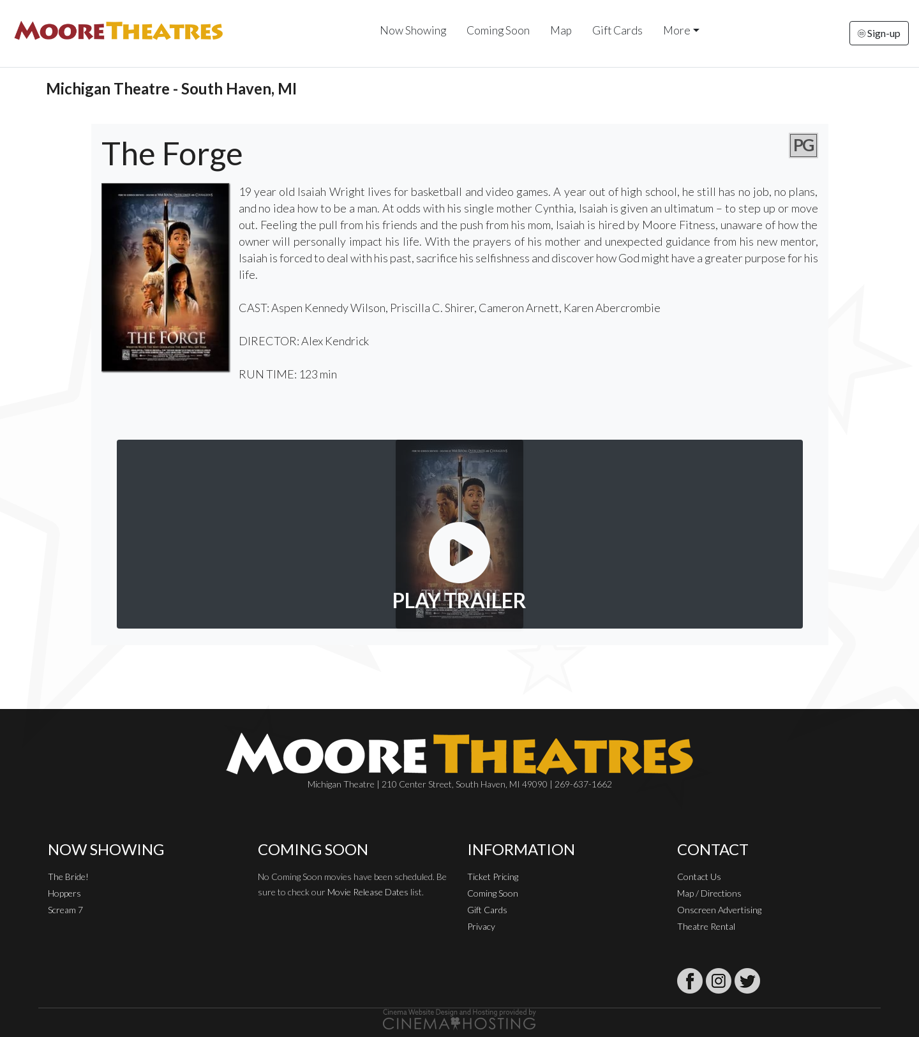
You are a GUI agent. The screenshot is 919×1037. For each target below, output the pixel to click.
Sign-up (879, 33)
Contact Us (699, 876)
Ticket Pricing (492, 876)
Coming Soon (498, 30)
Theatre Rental (706, 926)
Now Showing (413, 30)
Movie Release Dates (367, 891)
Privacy (481, 926)
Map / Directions (709, 893)
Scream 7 (65, 909)
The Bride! (68, 876)
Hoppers (64, 893)
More (677, 30)
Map (561, 30)
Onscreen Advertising (719, 909)
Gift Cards (617, 30)
